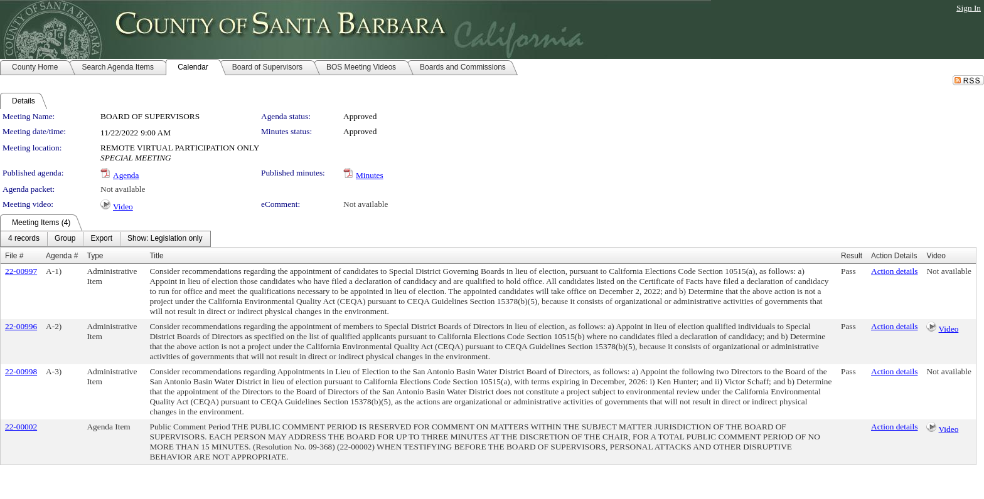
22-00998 (21, 371)
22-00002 (21, 426)
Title (156, 255)
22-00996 (21, 326)
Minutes (369, 175)
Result (851, 255)
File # (14, 255)
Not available (122, 189)
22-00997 (21, 271)
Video (123, 206)
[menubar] (105, 239)
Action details (894, 271)
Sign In (968, 8)
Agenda (126, 175)
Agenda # (62, 255)
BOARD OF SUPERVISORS (150, 116)
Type (95, 255)
